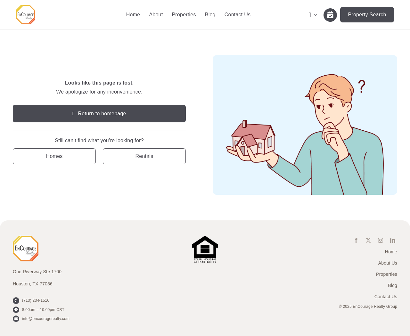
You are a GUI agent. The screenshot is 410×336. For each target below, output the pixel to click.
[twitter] (368, 240)
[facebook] (356, 240)
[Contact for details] (54, 156)
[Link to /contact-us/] (330, 15)
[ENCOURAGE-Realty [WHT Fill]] (25, 7)
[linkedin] (392, 240)
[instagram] (380, 240)
